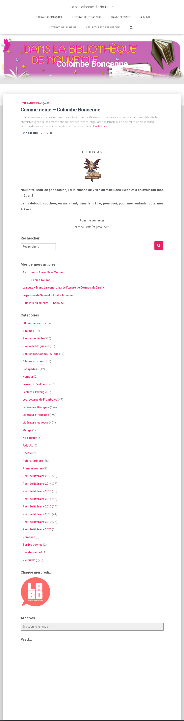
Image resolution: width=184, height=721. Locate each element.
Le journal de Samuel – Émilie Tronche (48, 295)
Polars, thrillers (33, 460)
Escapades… (31, 369)
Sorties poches (32, 544)
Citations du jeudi (34, 361)
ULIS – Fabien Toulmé (36, 280)
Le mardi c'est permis (37, 384)
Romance (29, 537)
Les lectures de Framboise (103, 27)
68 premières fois (34, 323)
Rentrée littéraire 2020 (37, 529)
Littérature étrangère (86, 17)
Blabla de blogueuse (36, 346)
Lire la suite (100, 126)
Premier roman (33, 468)
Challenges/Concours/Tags (41, 353)
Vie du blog (30, 560)
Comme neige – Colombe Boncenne (60, 110)
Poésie (27, 453)
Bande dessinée (120, 17)
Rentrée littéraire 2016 (37, 499)
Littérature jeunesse (62, 27)
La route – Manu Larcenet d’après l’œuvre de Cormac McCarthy (63, 287)
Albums (145, 17)
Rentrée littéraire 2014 (37, 483)
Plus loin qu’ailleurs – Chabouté (43, 303)
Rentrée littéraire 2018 (37, 514)
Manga (27, 430)
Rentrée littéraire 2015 (37, 491)
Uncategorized (32, 552)
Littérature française (49, 17)
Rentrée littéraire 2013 (37, 476)
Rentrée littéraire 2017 (37, 506)
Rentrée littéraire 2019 (37, 521)
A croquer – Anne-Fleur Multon (43, 272)
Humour (28, 376)
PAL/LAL (28, 445)
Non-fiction (30, 437)
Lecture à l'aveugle (35, 392)
